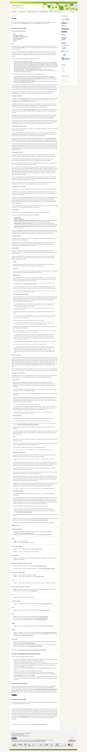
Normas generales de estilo (18, 38)
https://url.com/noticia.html (46, 603)
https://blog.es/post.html (44, 610)
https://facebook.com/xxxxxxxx (36, 646)
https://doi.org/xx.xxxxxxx (28, 533)
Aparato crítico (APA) (17, 39)
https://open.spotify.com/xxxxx (27, 635)
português (64, 71)
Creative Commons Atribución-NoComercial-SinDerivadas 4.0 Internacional (42, 141)
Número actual (22, 11)
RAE (48, 212)
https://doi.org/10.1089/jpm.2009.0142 (24, 512)
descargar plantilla (21, 47)
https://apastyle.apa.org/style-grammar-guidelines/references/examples (32, 649)
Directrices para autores (56, 11)
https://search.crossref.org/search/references (39, 520)
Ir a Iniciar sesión (24, 23)
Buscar (72, 11)
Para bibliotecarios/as (65, 82)
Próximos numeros (43, 11)
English (63, 67)
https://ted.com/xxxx (44, 616)
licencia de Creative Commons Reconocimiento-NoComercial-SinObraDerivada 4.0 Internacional (29, 741)
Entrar (68, 2)
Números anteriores (32, 11)
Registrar (40, 23)
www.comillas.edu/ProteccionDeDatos (38, 724)
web (35, 47)
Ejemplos (15, 40)
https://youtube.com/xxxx (42, 619)
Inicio (13, 15)
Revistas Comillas (16, 2)
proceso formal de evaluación (29, 109)
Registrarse (72, 2)
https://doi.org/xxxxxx (40, 576)
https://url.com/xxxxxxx (48, 625)
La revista (14, 11)
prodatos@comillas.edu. (24, 716)
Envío (14, 33)
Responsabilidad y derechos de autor (20, 36)
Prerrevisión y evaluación (18, 35)
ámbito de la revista (26, 99)
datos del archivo (17, 675)
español (63, 69)
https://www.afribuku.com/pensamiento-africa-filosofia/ (28, 424)
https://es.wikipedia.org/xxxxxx (40, 565)
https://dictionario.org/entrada (49, 568)
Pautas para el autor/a (45, 667)
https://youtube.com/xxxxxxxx (42, 618)
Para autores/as (64, 80)
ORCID (23, 81)
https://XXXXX (34, 590)
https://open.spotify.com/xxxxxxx (50, 632)
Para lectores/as (64, 78)
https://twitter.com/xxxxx (30, 643)
